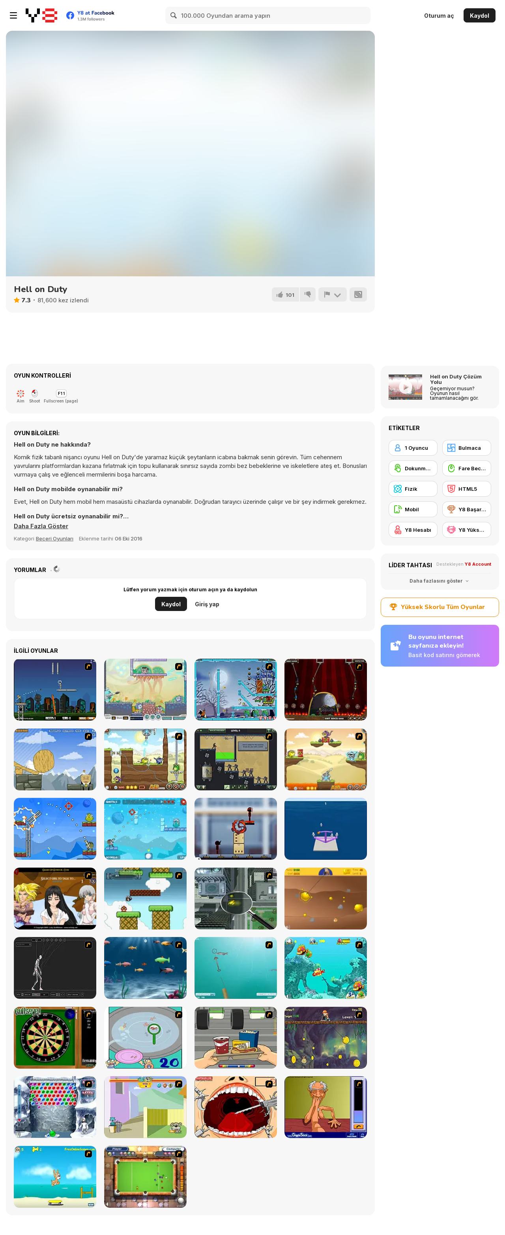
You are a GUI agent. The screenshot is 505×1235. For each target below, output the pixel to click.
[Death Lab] (236, 759)
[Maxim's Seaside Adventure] (55, 1177)
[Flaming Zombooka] (55, 690)
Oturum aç (439, 15)
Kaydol (479, 15)
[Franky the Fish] (145, 968)
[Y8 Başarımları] (466, 509)
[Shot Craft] (325, 829)
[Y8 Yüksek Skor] (466, 530)
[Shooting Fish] (236, 968)
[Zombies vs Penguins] (236, 690)
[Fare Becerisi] (466, 468)
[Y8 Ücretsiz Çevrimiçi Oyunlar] (41, 15)
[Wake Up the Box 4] (55, 759)
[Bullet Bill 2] (145, 899)
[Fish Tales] (325, 968)
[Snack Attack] (236, 1038)
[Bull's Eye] (55, 1038)
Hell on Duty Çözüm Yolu (456, 379)
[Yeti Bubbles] (55, 1107)
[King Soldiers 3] (55, 829)
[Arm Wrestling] (325, 1107)
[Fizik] (413, 489)
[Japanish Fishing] (145, 1038)
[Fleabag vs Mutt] (145, 1107)
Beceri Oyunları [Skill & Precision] (54, 538)
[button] (41, 526)
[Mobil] (413, 509)
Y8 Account (478, 564)
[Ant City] (236, 899)
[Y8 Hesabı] (413, 530)
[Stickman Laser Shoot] (236, 829)
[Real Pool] (145, 1177)
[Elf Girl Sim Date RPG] (55, 899)
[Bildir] (332, 294)
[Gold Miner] (325, 899)
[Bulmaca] (466, 448)
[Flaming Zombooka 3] (325, 690)
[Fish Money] (325, 1038)
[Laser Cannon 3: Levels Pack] (325, 759)
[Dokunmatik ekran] (413, 468)
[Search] (174, 15)
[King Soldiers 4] (145, 829)
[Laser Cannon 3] (145, 759)
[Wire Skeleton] (55, 968)
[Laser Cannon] (145, 690)
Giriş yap (207, 604)
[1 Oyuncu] (413, 448)
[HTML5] (466, 489)
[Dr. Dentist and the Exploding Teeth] (236, 1107)
